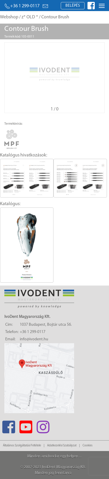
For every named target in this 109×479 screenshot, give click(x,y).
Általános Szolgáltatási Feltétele (22, 445)
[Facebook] (8, 425)
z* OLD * (30, 17)
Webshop (9, 17)
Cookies (87, 445)
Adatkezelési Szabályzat (61, 445)
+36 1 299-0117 (22, 6)
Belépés (72, 5)
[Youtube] (25, 425)
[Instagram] (42, 425)
